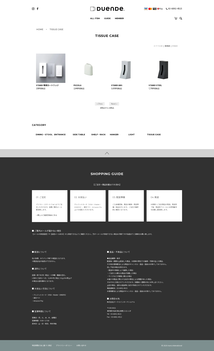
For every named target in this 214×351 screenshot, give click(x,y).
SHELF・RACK (98, 134)
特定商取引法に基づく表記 (42, 345)
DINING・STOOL (44, 134)
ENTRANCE (60, 134)
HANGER (114, 134)
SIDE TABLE (79, 134)
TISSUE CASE (56, 29)
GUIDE (107, 18)
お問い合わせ (81, 345)
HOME (39, 29)
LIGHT (131, 134)
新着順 (175, 46)
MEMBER (119, 18)
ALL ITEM (95, 18)
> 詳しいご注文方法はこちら (46, 215)
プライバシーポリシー (64, 345)
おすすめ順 (158, 46)
